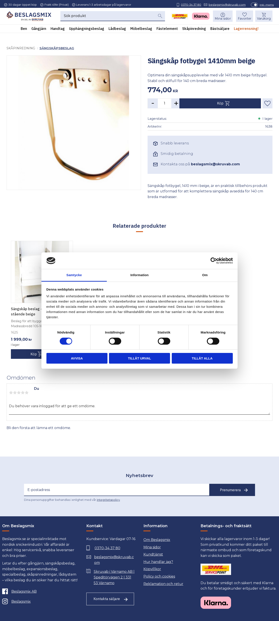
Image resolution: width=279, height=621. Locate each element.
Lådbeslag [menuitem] (117, 30)
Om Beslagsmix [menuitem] (156, 540)
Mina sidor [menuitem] (221, 20)
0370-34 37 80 (189, 4)
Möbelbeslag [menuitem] (141, 30)
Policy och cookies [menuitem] (159, 576)
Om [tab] (205, 275)
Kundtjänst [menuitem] (153, 554)
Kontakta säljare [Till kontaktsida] (107, 599)
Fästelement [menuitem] (167, 30)
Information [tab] (139, 275)
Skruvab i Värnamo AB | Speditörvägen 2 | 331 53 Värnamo (114, 577)
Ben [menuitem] (24, 30)
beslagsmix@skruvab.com (224, 4)
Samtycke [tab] (74, 275)
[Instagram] (39, 601)
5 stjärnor (27, 393)
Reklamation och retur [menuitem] (163, 584)
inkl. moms (264, 4)
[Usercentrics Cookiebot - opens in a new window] (214, 260)
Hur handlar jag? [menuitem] (158, 562)
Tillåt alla (202, 358)
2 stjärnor (15, 393)
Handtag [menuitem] (58, 30)
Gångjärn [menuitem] (38, 30)
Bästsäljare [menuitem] (220, 30)
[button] (243, 18)
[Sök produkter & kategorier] (107, 18)
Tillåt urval (139, 358)
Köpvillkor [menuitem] (152, 569)
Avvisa (77, 358)
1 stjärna (11, 393)
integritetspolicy (108, 499)
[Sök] (160, 17)
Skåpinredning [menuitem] (194, 30)
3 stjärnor (19, 393)
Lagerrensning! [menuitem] (246, 30)
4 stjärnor (23, 393)
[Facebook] (39, 591)
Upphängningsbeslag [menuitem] (86, 30)
